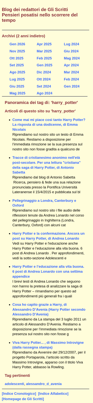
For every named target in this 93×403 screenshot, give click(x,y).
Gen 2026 (17, 44)
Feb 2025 (44, 58)
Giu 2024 (71, 51)
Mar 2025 (44, 51)
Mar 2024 (71, 72)
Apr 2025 (44, 44)
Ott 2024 (44, 79)
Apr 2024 (71, 65)
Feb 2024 (71, 79)
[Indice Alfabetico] (53, 394)
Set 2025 (17, 65)
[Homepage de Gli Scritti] (23, 399)
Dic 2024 (44, 72)
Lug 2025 (17, 79)
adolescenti (14, 384)
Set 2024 (44, 86)
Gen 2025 (44, 65)
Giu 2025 (17, 86)
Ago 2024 (44, 93)
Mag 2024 (72, 58)
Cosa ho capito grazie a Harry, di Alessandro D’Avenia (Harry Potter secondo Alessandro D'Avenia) (49, 309)
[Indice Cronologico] (19, 394)
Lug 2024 (71, 44)
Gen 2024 (72, 86)
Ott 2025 (17, 58)
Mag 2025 (17, 93)
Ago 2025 (17, 72)
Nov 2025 (17, 51)
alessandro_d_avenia (44, 384)
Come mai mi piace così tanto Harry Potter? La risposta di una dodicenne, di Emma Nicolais (48, 125)
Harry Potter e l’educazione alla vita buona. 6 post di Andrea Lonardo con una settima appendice (48, 271)
